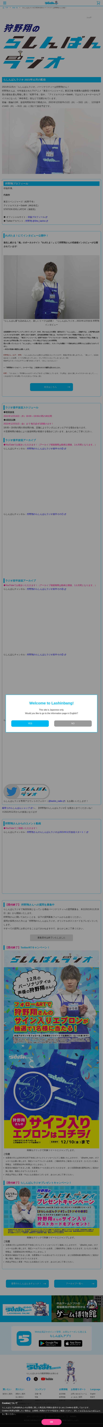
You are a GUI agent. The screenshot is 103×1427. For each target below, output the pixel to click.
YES (30, 723)
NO (73, 723)
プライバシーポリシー (91, 1411)
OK (51, 1422)
